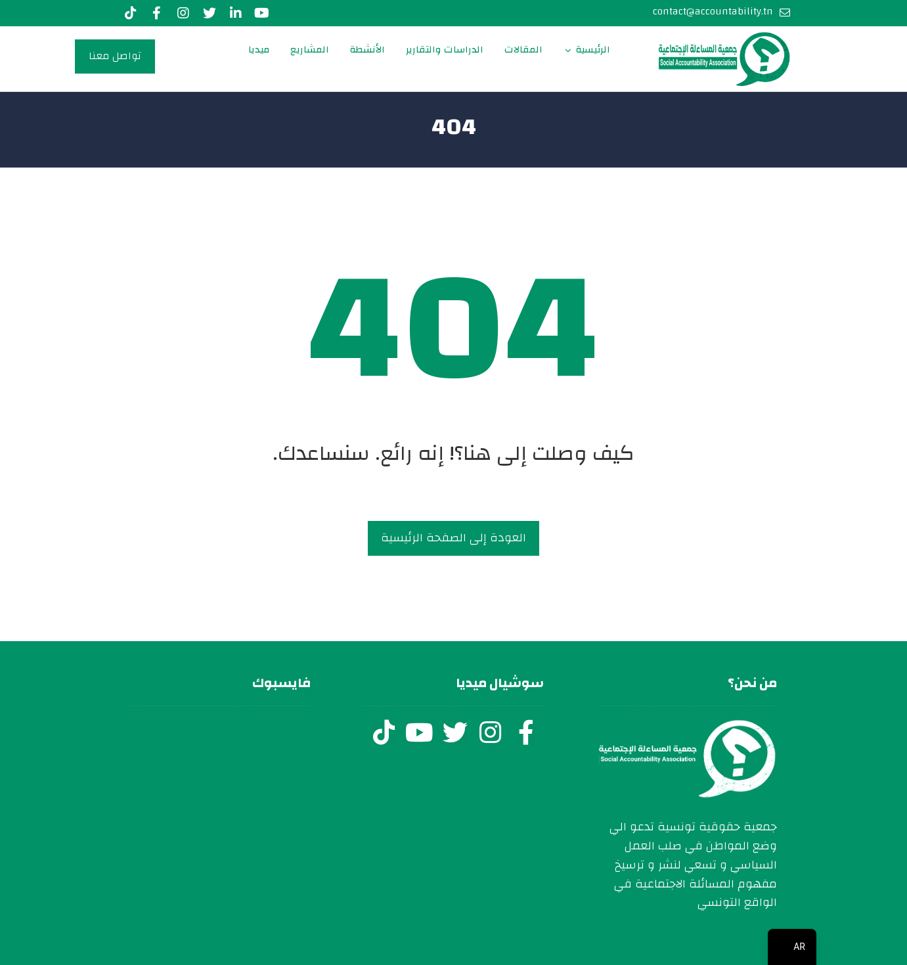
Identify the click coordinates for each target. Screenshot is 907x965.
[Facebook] (157, 13)
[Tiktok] (131, 13)
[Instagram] (183, 13)
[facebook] (526, 732)
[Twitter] (209, 13)
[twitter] (455, 732)
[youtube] (262, 13)
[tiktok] (384, 732)
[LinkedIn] (236, 13)
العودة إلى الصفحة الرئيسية (453, 538)
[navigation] (792, 947)
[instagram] (490, 732)
